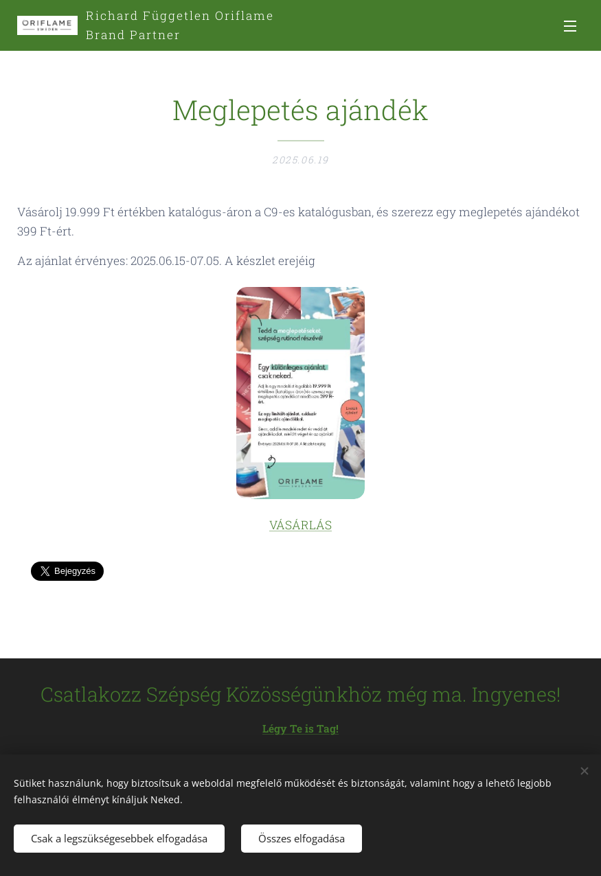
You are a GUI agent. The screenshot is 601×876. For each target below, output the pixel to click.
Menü (570, 26)
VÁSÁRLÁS (300, 525)
